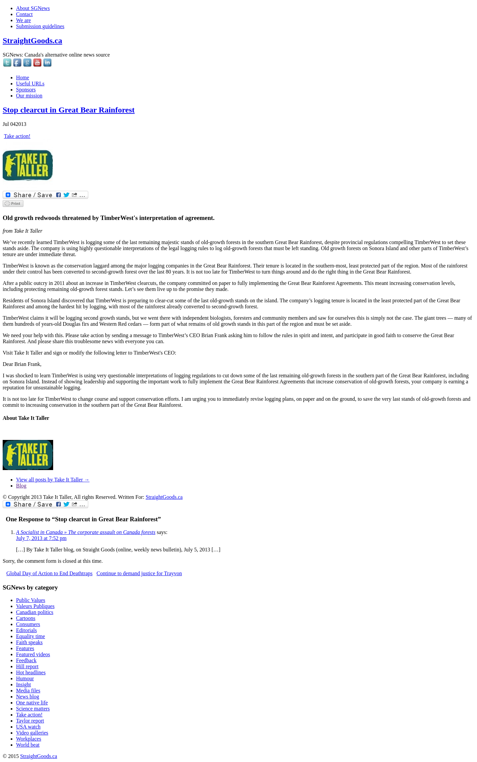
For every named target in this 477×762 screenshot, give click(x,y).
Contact (24, 14)
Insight (23, 684)
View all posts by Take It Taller (53, 479)
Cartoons (25, 618)
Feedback (26, 660)
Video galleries (32, 733)
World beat (27, 745)
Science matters (33, 708)
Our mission (29, 95)
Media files (28, 690)
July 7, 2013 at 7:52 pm (41, 538)
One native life (32, 702)
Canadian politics (34, 612)
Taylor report (30, 720)
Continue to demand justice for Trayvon (139, 573)
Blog (21, 485)
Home (22, 77)
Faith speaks (29, 642)
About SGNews (33, 8)
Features (25, 648)
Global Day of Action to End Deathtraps (49, 573)
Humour (25, 678)
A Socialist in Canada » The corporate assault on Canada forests (85, 532)
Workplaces (28, 739)
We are (23, 20)
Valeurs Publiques (35, 606)
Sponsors (26, 89)
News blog (27, 696)
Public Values (30, 600)
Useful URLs (30, 83)
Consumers (28, 624)
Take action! (17, 136)
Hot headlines (30, 672)
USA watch (28, 727)
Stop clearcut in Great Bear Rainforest (69, 109)
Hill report (27, 666)
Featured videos (33, 654)
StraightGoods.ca (32, 40)
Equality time (30, 636)
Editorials (26, 630)
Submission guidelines (40, 26)
